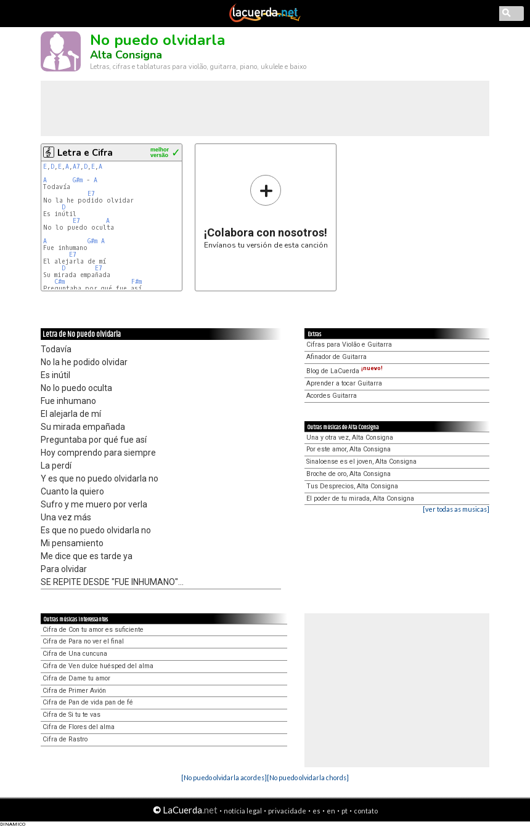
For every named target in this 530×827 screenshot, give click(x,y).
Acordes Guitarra (331, 396)
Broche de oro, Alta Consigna (348, 474)
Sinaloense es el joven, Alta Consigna (361, 462)
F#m (136, 282)
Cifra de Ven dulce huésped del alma (98, 666)
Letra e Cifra (85, 153)
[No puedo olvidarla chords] (308, 777)
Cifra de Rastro (65, 739)
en (331, 811)
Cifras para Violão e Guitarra (349, 345)
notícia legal (243, 811)
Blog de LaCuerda (344, 371)
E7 (91, 194)
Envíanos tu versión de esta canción (266, 211)
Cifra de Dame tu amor (76, 678)
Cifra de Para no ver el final (83, 641)
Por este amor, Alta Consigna (348, 449)
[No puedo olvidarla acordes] (224, 777)
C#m (59, 282)
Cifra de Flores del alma (79, 727)
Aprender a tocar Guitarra (344, 383)
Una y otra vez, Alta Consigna (349, 438)
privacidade (287, 811)
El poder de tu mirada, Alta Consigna (360, 498)
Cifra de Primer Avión (74, 691)
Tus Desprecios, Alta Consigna (352, 486)
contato (366, 811)
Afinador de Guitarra (336, 357)
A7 (76, 167)
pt (344, 811)
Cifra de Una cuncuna (75, 654)
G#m (78, 180)
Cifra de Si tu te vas (71, 715)
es (316, 811)
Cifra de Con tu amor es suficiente (93, 630)
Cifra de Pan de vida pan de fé (88, 702)
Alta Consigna (126, 54)
